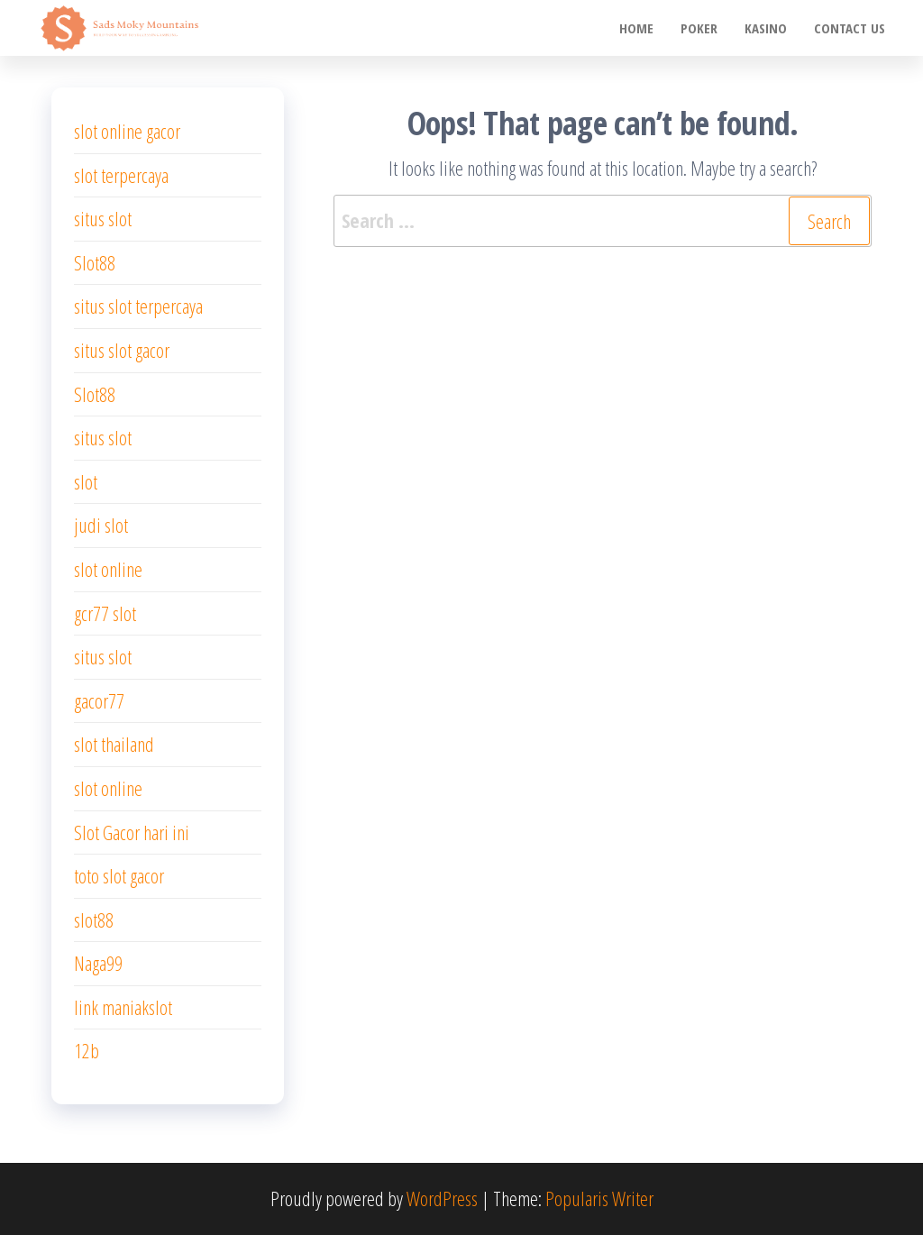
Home (636, 28)
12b (86, 1050)
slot (85, 481)
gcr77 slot (105, 613)
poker (699, 28)
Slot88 (94, 262)
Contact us (849, 28)
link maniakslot (123, 1006)
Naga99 (98, 962)
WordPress (442, 1198)
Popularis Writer (599, 1198)
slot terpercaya (121, 174)
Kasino (766, 28)
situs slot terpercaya (138, 305)
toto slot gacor (119, 875)
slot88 (94, 919)
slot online (108, 568)
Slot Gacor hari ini (131, 832)
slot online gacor (127, 130)
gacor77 (99, 700)
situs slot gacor (121, 349)
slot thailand (114, 743)
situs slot (103, 218)
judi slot (101, 524)
